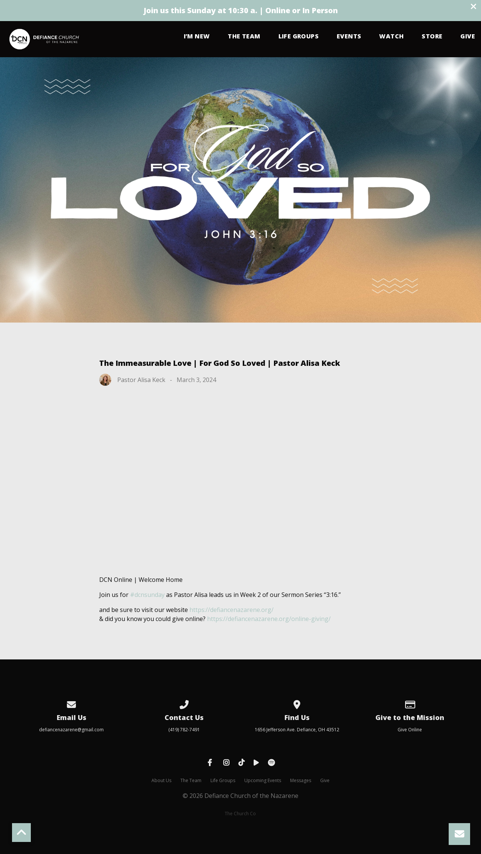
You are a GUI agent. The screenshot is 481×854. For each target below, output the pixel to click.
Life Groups (298, 36)
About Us (161, 780)
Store (432, 36)
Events (349, 36)
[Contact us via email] (71, 703)
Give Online (410, 729)
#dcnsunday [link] (147, 595)
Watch (391, 36)
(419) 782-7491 (184, 729)
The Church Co (240, 813)
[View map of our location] (296, 703)
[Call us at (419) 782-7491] (184, 703)
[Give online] (409, 703)
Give (467, 36)
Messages (300, 780)
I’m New (197, 36)
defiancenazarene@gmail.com (71, 729)
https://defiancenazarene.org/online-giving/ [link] (269, 619)
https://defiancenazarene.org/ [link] (231, 610)
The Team (244, 36)
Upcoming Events (262, 780)
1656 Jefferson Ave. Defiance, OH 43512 (297, 729)
